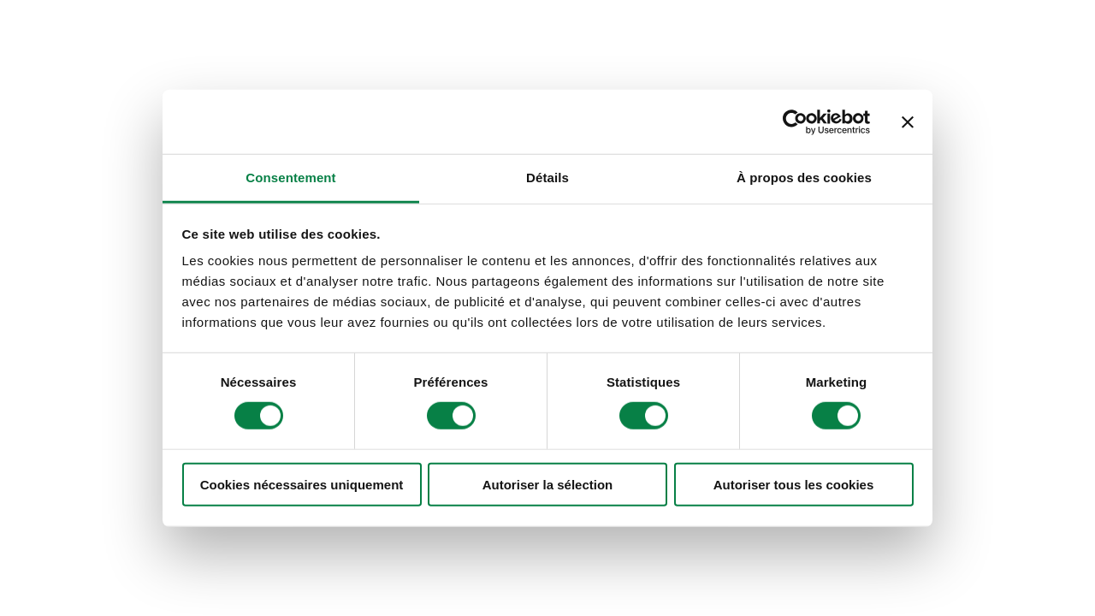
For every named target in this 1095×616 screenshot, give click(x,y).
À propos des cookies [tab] (804, 177)
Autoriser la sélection (547, 484)
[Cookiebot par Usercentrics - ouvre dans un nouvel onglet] (795, 121)
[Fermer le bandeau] (908, 121)
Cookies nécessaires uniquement (302, 484)
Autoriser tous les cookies (793, 484)
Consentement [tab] (290, 177)
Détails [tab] (547, 177)
